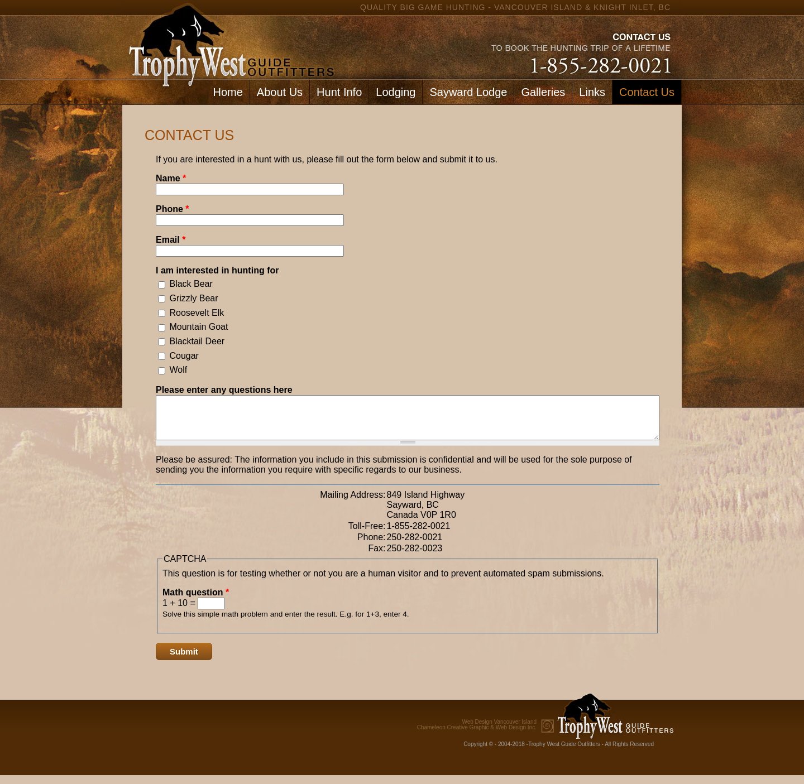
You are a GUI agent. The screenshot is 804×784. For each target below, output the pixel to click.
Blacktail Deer (196, 341)
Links (592, 92)
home (229, 39)
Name (171, 178)
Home (227, 92)
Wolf (178, 369)
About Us (280, 92)
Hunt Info (339, 92)
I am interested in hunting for (217, 270)
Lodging (395, 92)
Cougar (183, 355)
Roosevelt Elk (196, 313)
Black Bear (190, 283)
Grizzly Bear (193, 298)
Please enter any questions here (224, 390)
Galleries (543, 92)
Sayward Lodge (468, 92)
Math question (195, 600)
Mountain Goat (198, 326)
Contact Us (646, 92)
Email (170, 239)
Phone (172, 209)
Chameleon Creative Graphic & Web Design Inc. (477, 733)
